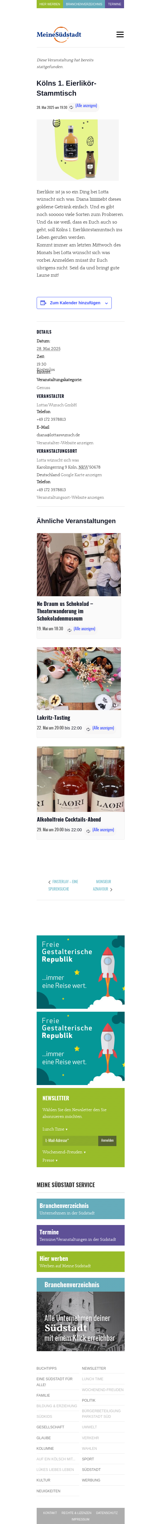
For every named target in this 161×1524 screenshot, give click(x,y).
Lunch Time (53, 1129)
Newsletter (94, 1368)
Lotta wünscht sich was (58, 460)
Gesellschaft (51, 1427)
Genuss (43, 388)
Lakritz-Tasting (53, 718)
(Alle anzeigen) (86, 106)
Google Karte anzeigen (81, 475)
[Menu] (120, 34)
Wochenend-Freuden (62, 1152)
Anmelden (107, 1140)
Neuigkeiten (48, 1491)
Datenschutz (107, 1513)
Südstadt (91, 1470)
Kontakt (50, 1513)
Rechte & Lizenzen (76, 1513)
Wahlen (89, 1449)
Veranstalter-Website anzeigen (65, 443)
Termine (114, 4)
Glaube (44, 1438)
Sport (88, 1459)
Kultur (43, 1480)
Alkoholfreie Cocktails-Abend (69, 820)
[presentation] (79, 564)
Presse (48, 1160)
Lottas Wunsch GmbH (57, 405)
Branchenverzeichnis (84, 4)
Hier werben (50, 4)
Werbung (91, 1480)
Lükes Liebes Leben (55, 1470)
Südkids (44, 1417)
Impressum (80, 1519)
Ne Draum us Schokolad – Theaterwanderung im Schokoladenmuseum (65, 612)
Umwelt (89, 1427)
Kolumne (45, 1449)
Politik (89, 1400)
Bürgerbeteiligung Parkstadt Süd (101, 1414)
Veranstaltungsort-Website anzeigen (70, 497)
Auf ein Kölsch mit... (56, 1459)
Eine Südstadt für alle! (55, 1382)
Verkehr (90, 1438)
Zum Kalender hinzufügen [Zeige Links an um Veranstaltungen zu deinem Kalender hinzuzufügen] (75, 302)
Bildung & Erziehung (57, 1406)
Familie (43, 1395)
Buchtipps (47, 1368)
